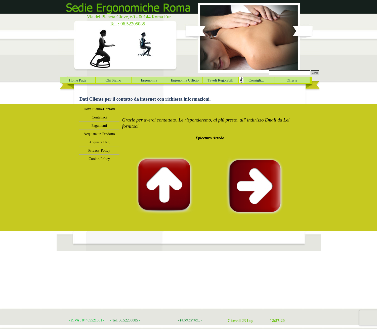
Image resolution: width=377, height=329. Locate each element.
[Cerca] (289, 72)
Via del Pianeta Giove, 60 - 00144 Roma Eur (129, 16)
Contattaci (99, 117)
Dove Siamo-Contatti (99, 109)
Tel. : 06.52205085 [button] (127, 23)
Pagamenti (99, 126)
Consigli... (256, 80)
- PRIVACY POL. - (190, 320)
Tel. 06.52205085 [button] (125, 320)
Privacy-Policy (99, 150)
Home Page (77, 80)
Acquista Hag (99, 142)
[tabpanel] (210, 123)
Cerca (315, 72)
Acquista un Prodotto (99, 134)
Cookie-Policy (99, 159)
